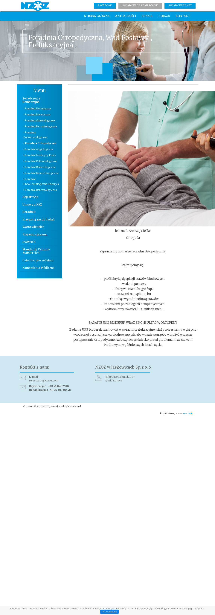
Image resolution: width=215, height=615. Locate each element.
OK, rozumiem (109, 611)
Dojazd (164, 16)
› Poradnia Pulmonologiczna (40, 161)
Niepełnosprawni (34, 234)
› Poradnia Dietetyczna (36, 114)
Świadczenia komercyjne (140, 5)
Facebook (105, 5)
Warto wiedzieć (33, 227)
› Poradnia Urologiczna (37, 108)
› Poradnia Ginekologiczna (39, 120)
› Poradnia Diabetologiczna (39, 167)
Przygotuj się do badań (38, 219)
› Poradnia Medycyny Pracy (39, 155)
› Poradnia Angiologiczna (38, 149)
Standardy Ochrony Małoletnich (36, 251)
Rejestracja (30, 197)
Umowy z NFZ (32, 204)
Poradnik (29, 212)
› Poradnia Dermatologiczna (40, 126)
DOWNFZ (29, 242)
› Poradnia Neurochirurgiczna (40, 173)
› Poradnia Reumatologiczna (40, 190)
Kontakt (183, 16)
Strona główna (97, 16)
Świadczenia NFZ (180, 5)
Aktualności (125, 16)
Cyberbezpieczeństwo (37, 260)
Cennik (147, 16)
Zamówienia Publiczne (38, 268)
